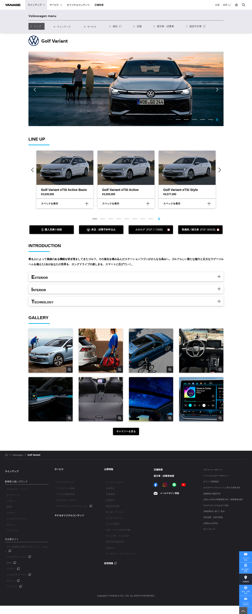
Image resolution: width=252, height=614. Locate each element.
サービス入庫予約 (245, 602)
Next (216, 89)
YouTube (183, 496)
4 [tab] (194, 119)
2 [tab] (178, 119)
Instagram (165, 497)
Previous (36, 89)
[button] (236, 5)
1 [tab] (170, 119)
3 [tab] (186, 119)
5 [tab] (202, 119)
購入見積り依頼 (245, 565)
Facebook (156, 497)
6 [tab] (210, 119)
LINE (174, 497)
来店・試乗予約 (245, 590)
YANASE (15, 5)
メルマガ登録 (245, 552)
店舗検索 (245, 577)
